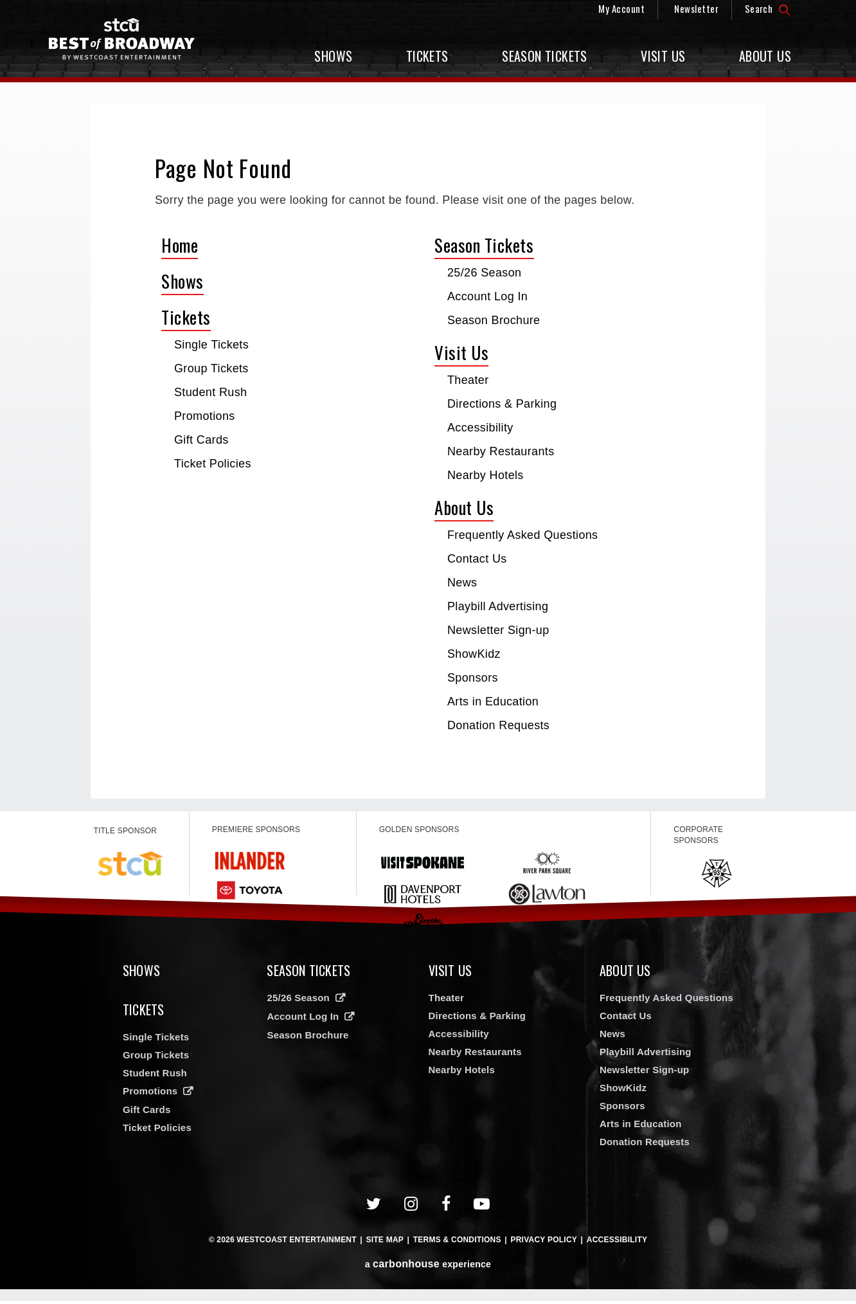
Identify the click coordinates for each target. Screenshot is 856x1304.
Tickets (427, 56)
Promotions (204, 416)
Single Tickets (211, 344)
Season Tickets (544, 56)
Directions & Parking (502, 403)
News (462, 582)
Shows (333, 56)
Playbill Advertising (497, 606)
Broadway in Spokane (129, 42)
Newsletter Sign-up (498, 630)
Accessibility (480, 427)
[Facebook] (446, 1207)
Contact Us (477, 558)
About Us (765, 56)
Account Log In (487, 296)
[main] (428, 450)
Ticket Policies (212, 463)
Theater (468, 380)
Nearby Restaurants (501, 451)
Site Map (385, 1242)
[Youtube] (482, 1207)
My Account (621, 8)
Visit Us (663, 56)
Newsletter (696, 8)
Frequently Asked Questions (522, 535)
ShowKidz (474, 653)
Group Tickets (211, 368)
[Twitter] (374, 1207)
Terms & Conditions (457, 1242)
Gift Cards (201, 439)
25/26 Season (484, 272)
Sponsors (472, 677)
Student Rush (210, 392)
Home (179, 245)
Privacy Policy (543, 1242)
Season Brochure (493, 320)
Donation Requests (498, 725)
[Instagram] (411, 1207)
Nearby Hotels (485, 475)
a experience (428, 1267)
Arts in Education (493, 701)
